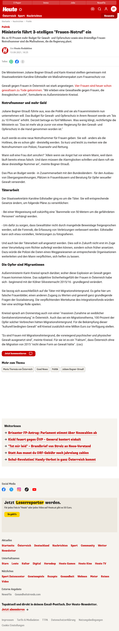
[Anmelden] (106, 9)
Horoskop (50, 563)
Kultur (26, 563)
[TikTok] (27, 489)
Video (5, 581)
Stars (5, 563)
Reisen (105, 576)
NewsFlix (101, 2)
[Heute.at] (10, 9)
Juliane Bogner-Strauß (73, 369)
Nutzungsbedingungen (91, 620)
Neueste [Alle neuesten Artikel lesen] (109, 16)
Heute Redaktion (23, 48)
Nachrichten (34, 16)
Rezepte (52, 576)
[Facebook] (17, 61)
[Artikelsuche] (99, 9)
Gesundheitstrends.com (28, 594)
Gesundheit (67, 576)
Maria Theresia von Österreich (18, 369)
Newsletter (9, 550)
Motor (94, 576)
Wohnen (82, 576)
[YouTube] (34, 489)
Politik (29, 21)
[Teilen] (23, 61)
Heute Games (67, 563)
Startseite (6, 21)
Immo (46, 2)
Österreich (9, 16)
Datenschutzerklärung (63, 620)
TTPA (45, 620)
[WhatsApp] (11, 61)
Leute (15, 563)
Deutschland (41, 545)
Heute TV (100, 563)
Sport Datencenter (13, 576)
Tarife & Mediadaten (28, 620)
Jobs (73, 2)
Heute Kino (85, 563)
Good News (42, 369)
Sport (21, 16)
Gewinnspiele (36, 576)
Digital (37, 563)
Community (88, 545)
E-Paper (17, 2)
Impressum (8, 620)
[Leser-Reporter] (93, 9)
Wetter (102, 545)
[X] (11, 489)
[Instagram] (19, 489)
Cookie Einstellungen (13, 625)
